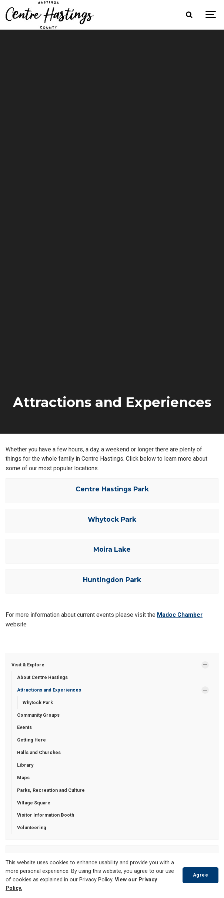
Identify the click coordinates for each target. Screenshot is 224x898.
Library (25, 765)
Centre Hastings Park (112, 489)
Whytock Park (112, 519)
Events (24, 727)
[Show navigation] (211, 15)
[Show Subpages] (205, 665)
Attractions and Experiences (49, 690)
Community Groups (38, 715)
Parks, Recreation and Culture (51, 790)
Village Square (33, 802)
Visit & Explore (27, 664)
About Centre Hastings (42, 677)
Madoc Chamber (180, 614)
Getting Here (31, 740)
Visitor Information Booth (45, 815)
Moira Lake (112, 549)
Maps (23, 777)
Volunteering (31, 827)
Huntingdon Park (112, 579)
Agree (200, 875)
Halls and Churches (39, 752)
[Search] (189, 15)
